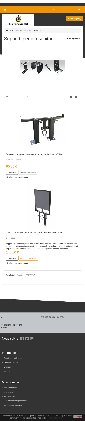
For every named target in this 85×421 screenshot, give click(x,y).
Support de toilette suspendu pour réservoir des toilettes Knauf (34, 232)
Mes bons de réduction (13, 405)
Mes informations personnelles (16, 401)
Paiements (8, 371)
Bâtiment (15, 31)
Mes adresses (9, 396)
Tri (7, 97)
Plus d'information (56, 418)
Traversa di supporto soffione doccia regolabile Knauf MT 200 (34, 154)
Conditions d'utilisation (13, 358)
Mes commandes (11, 388)
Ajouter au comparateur (17, 177)
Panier (74, 19)
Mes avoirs (8, 392)
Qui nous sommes (11, 362)
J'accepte (78, 417)
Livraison (7, 367)
